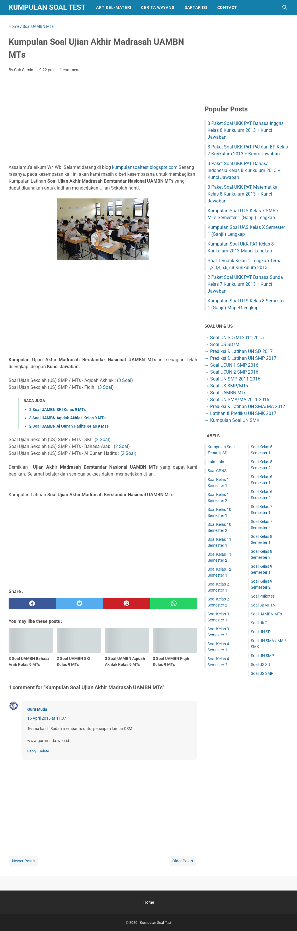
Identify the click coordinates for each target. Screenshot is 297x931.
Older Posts (182, 861)
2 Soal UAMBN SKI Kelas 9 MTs (57, 409)
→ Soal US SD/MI (222, 344)
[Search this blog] (285, 7)
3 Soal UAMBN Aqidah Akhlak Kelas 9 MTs (67, 418)
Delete (43, 751)
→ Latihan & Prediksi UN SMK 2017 (240, 413)
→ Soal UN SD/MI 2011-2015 (234, 337)
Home (148, 902)
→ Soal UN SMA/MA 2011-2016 (236, 399)
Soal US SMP (262, 673)
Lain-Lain (216, 461)
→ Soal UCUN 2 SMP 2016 (231, 372)
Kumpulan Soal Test (47, 7)
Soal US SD (260, 664)
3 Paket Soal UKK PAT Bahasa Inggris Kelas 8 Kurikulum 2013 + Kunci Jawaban (246, 130)
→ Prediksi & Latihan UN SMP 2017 (240, 358)
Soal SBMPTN (263, 605)
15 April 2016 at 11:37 (46, 718)
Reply (31, 751)
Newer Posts (23, 861)
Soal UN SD (261, 631)
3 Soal (124, 380)
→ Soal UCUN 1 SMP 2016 (231, 365)
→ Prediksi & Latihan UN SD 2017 (238, 351)
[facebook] (32, 603)
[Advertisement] (103, 120)
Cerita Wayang (158, 7)
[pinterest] (126, 603)
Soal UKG (259, 623)
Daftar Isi (196, 7)
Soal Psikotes (263, 596)
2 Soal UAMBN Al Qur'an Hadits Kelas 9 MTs (69, 426)
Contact (227, 7)
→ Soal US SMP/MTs (226, 386)
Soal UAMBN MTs (266, 614)
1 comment (70, 69)
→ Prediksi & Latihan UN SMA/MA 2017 (244, 406)
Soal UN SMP (262, 655)
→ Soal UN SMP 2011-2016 (232, 379)
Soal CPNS (217, 470)
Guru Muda (37, 709)
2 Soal (102, 439)
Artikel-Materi (113, 7)
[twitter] (79, 603)
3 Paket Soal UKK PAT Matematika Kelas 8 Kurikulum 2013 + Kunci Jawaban (243, 194)
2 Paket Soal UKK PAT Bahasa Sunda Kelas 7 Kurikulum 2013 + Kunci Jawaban (245, 284)
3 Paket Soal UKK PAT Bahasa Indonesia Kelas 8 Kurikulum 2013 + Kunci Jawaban (244, 170)
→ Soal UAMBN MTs (225, 392)
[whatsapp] (174, 603)
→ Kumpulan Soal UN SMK (231, 420)
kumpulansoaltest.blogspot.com (144, 167)
